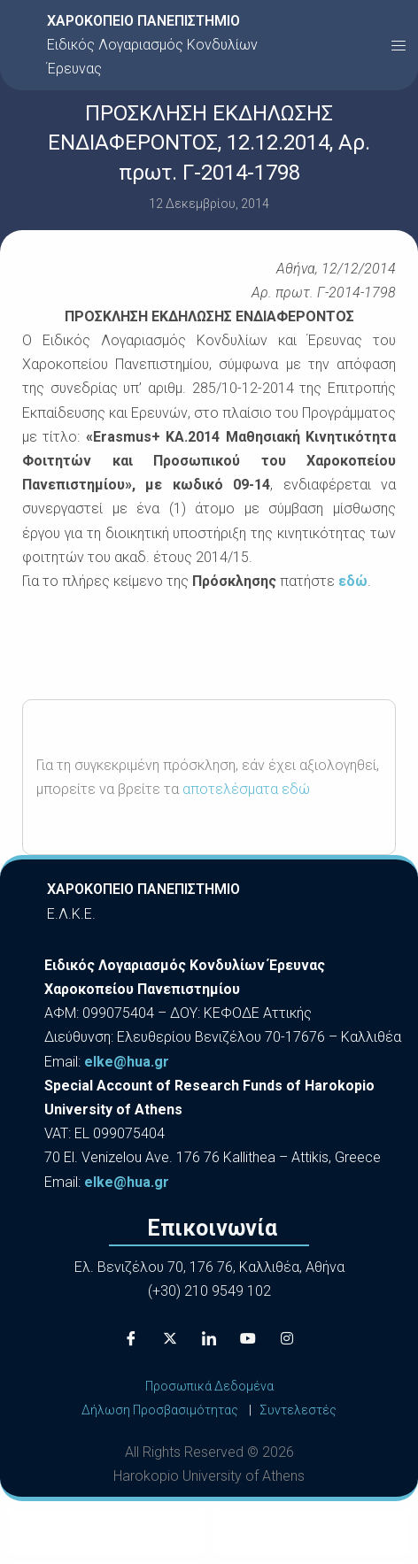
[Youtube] (248, 1339)
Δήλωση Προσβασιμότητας (159, 1410)
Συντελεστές (298, 1410)
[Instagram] (287, 1339)
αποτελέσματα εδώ (246, 789)
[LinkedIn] (209, 1339)
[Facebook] (131, 1339)
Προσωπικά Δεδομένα (209, 1386)
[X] (170, 1339)
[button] (398, 45)
